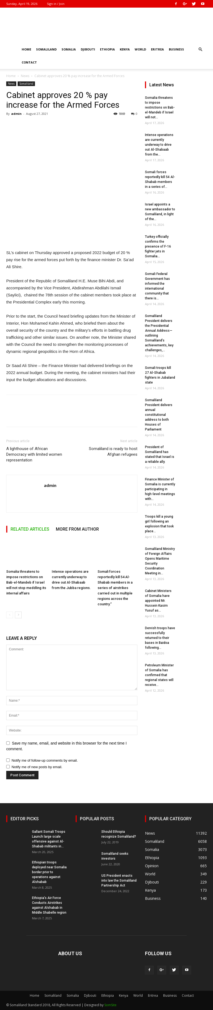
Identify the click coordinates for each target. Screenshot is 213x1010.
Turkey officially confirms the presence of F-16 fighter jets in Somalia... (158, 246)
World (140, 49)
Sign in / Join (55, 4)
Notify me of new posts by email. (37, 767)
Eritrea (157, 49)
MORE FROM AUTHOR (77, 529)
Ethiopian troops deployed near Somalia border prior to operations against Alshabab (49, 872)
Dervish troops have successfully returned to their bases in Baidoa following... (160, 638)
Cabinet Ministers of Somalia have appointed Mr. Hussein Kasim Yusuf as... (158, 600)
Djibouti (88, 49)
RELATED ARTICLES (30, 529)
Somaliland (46, 49)
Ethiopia (107, 49)
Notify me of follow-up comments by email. (45, 760)
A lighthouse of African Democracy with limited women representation (34, 454)
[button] (200, 49)
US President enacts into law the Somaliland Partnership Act (119, 880)
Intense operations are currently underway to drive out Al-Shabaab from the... (159, 144)
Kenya (125, 49)
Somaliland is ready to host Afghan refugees (113, 451)
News (25, 76)
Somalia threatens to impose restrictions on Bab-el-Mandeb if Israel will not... (160, 107)
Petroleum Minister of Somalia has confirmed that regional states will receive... (159, 675)
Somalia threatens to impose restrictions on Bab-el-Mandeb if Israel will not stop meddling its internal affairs (26, 583)
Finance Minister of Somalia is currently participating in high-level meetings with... (160, 489)
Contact (29, 62)
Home (26, 49)
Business (176, 49)
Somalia (69, 49)
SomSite (110, 1005)
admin (16, 114)
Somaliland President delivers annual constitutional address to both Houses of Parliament (158, 414)
